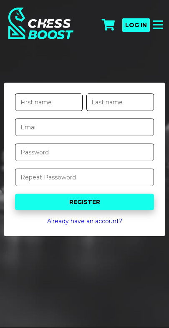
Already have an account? (84, 221)
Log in (136, 25)
